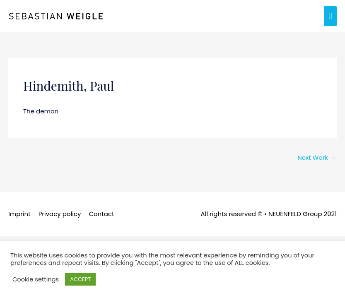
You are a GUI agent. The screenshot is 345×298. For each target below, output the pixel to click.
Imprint (19, 213)
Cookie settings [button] (35, 279)
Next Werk (316, 157)
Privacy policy (60, 213)
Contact (101, 213)
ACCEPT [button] (80, 279)
